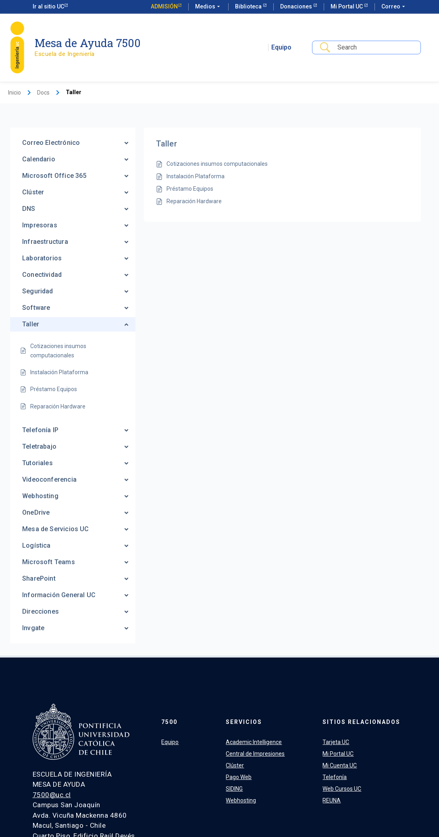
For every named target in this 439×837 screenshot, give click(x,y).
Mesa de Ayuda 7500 (88, 43)
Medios (208, 6)
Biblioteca (249, 6)
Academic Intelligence (254, 742)
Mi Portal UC (347, 6)
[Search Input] (375, 48)
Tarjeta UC (335, 742)
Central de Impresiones (255, 753)
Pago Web (239, 777)
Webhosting (241, 800)
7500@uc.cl (52, 795)
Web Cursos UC (341, 788)
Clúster (235, 765)
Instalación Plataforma (195, 176)
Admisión (164, 6)
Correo (394, 6)
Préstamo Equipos (189, 189)
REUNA (331, 800)
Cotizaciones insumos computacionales (217, 164)
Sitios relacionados (361, 722)
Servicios (244, 722)
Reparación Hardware (194, 201)
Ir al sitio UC (48, 6)
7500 (169, 722)
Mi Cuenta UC (339, 765)
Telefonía (334, 777)
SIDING (234, 788)
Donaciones (296, 6)
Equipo (281, 47)
